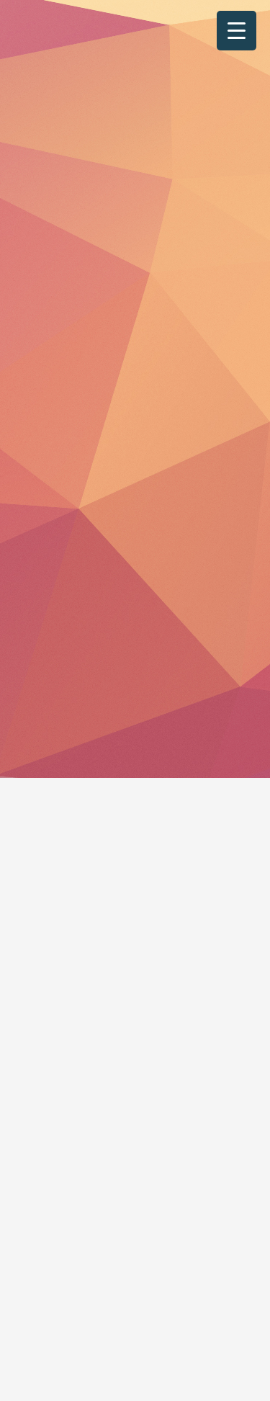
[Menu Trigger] (236, 30)
